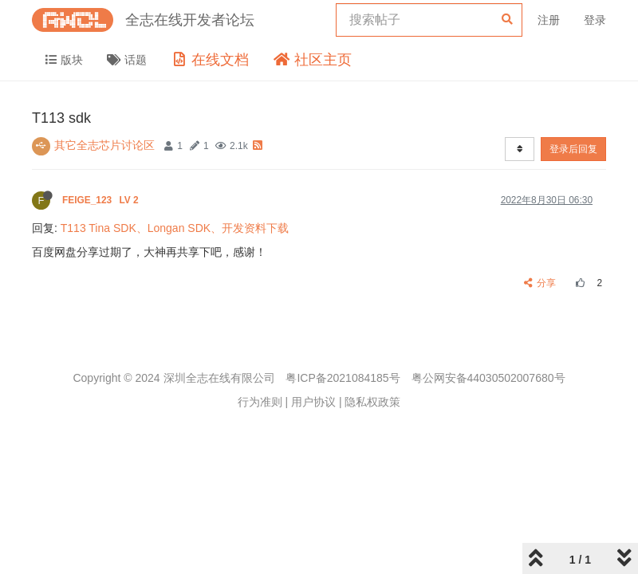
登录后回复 (573, 149)
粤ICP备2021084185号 (343, 378)
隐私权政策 (372, 401)
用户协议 (313, 401)
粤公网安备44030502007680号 (488, 378)
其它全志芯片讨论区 (104, 145)
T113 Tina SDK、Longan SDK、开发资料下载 (175, 228)
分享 (540, 283)
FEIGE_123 (101, 200)
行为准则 (260, 401)
